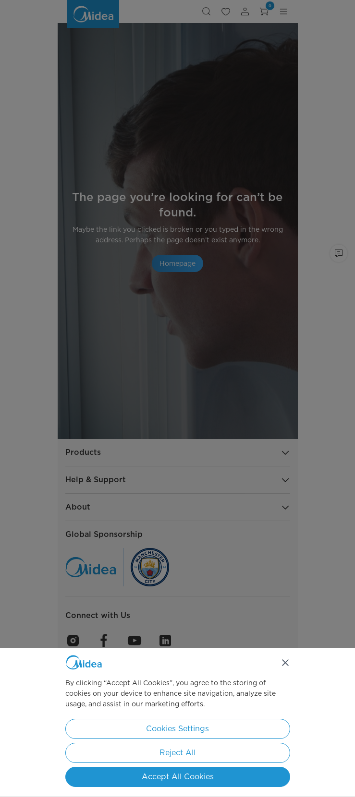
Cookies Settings (177, 728)
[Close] (285, 662)
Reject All (177, 752)
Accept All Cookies (178, 776)
